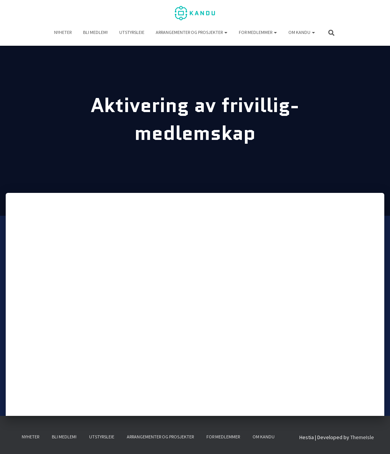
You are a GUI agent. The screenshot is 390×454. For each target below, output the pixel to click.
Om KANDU (301, 32)
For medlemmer (258, 32)
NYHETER (63, 32)
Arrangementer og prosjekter (191, 32)
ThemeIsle (362, 437)
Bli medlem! (95, 32)
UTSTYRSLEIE (131, 32)
